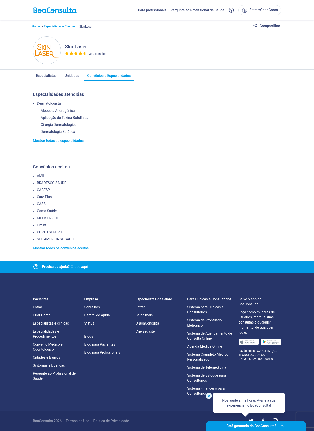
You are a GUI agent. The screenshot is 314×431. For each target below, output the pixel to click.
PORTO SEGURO (49, 232)
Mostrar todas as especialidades (58, 141)
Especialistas (46, 77)
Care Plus (44, 197)
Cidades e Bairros (46, 357)
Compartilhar (266, 26)
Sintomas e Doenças (49, 365)
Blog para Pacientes (99, 344)
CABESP (43, 190)
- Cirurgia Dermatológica (58, 125)
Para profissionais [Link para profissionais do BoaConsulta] (152, 10)
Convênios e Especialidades (109, 77)
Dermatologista (49, 103)
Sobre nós (92, 307)
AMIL (41, 176)
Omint (41, 225)
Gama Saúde (47, 211)
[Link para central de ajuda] (36, 267)
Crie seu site (145, 331)
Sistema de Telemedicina (206, 367)
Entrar (37, 307)
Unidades (72, 77)
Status (89, 323)
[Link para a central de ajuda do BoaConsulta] (231, 10)
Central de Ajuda (97, 315)
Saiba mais (144, 315)
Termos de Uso (77, 421)
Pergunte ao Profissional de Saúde (197, 10)
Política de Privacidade (111, 421)
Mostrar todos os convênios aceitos (61, 248)
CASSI (42, 204)
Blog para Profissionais (102, 352)
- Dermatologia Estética (57, 132)
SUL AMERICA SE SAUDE (56, 239)
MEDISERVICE (48, 218)
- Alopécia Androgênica (57, 111)
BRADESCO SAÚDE (51, 183)
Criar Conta (41, 315)
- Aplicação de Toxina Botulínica (63, 118)
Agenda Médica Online (204, 346)
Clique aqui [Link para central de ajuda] (65, 267)
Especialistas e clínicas (51, 323)
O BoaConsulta (147, 323)
